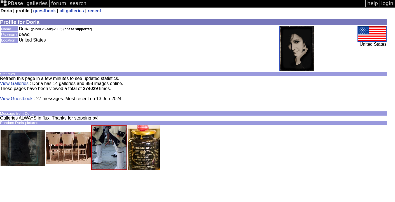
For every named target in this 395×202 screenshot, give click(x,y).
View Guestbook (16, 98)
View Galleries (14, 83)
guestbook (44, 10)
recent (94, 10)
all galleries (72, 10)
